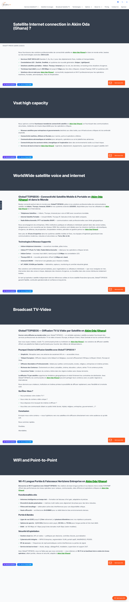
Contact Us (115, 7)
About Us (98, 7)
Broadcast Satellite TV (63, 7)
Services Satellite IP (31, 7)
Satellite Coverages (47, 7)
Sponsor (123, 7)
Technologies (77, 7)
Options (88, 7)
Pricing (107, 7)
